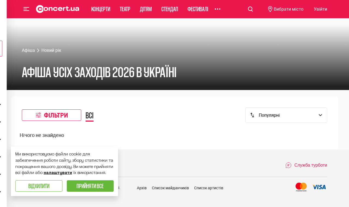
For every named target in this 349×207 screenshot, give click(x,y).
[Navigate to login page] (320, 12)
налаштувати (58, 172)
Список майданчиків (170, 187)
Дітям (146, 12)
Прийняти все (90, 186)
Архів (142, 187)
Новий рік (51, 50)
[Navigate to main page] (57, 12)
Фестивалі (198, 12)
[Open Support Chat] (306, 165)
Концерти (100, 12)
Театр (125, 12)
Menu (26, 12)
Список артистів (208, 187)
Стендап (169, 12)
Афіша (28, 50)
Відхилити (38, 186)
